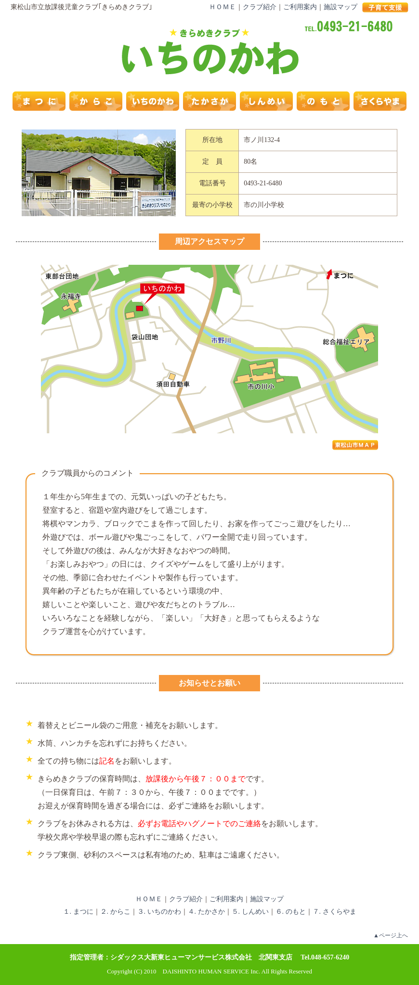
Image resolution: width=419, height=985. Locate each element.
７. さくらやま (334, 911)
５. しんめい (250, 911)
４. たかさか (206, 911)
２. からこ (115, 911)
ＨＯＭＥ (222, 7)
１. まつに (78, 911)
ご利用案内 (300, 7)
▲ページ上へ (390, 935)
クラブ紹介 (259, 7)
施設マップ (340, 7)
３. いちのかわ (159, 911)
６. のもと (290, 911)
